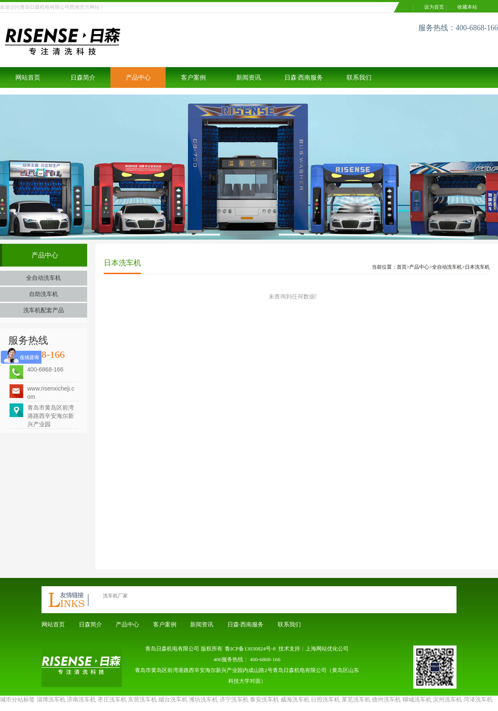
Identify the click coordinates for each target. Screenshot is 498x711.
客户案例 (193, 77)
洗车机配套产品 (43, 310)
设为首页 (434, 7)
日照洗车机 (325, 699)
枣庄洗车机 (112, 699)
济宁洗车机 (234, 699)
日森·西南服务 (303, 77)
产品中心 (138, 77)
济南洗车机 (81, 699)
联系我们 (359, 77)
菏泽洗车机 (478, 699)
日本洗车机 (477, 267)
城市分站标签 (17, 699)
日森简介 (83, 77)
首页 (402, 267)
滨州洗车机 (447, 699)
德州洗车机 (386, 699)
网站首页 (27, 77)
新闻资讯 (248, 77)
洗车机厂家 (115, 596)
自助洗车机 (43, 294)
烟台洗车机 (173, 699)
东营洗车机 (142, 699)
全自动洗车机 (43, 278)
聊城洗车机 (417, 699)
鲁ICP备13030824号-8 (250, 648)
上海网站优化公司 (327, 648)
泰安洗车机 (264, 699)
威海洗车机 (295, 699)
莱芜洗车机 (356, 699)
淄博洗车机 (51, 699)
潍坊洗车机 (203, 699)
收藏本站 (467, 7)
